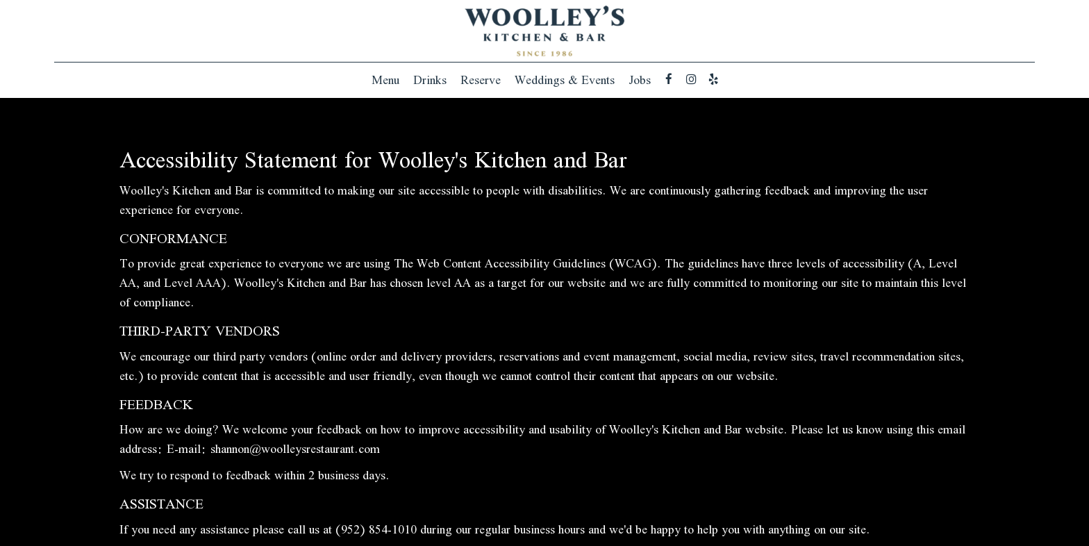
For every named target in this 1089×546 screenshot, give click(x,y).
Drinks (430, 80)
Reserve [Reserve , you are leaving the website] (480, 80)
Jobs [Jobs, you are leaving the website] (640, 80)
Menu (385, 80)
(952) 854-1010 (376, 529)
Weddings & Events (565, 80)
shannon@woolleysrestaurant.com (295, 449)
